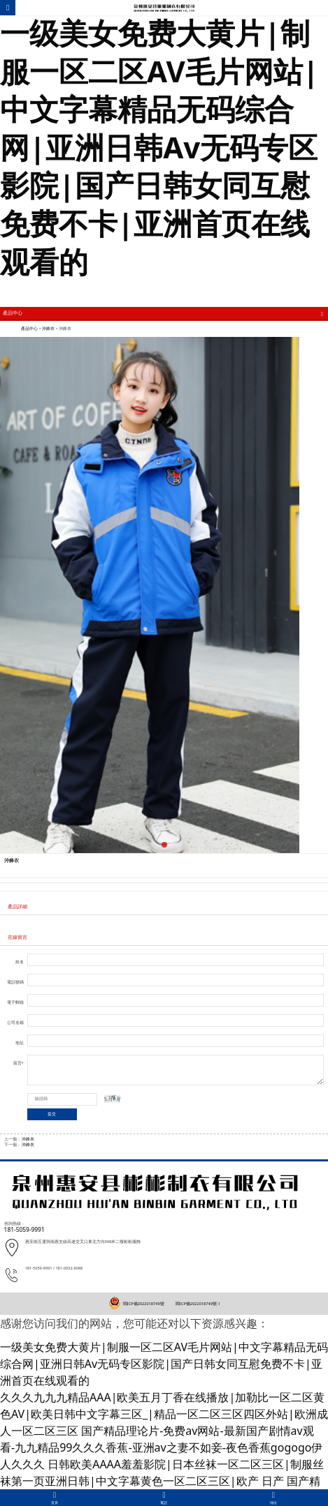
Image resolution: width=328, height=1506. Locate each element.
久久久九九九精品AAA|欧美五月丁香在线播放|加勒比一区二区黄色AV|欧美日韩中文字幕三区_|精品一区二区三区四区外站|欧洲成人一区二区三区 (164, 1414)
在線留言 (17, 936)
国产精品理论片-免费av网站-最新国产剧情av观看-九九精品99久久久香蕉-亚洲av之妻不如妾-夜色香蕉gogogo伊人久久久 (161, 1447)
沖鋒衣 (48, 328)
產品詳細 (17, 906)
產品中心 (29, 328)
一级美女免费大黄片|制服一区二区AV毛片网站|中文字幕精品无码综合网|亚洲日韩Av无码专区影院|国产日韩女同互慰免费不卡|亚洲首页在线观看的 (159, 147)
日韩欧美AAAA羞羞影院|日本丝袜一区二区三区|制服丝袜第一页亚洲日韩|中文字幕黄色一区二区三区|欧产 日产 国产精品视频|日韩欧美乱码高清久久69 (162, 1480)
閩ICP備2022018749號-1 (197, 1304)
